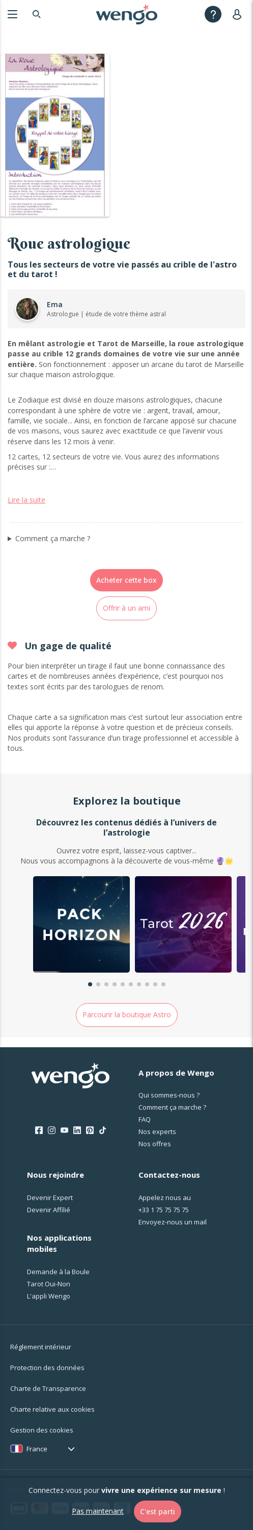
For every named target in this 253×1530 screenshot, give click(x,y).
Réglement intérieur (40, 1346)
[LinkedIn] (77, 1130)
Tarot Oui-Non (48, 1283)
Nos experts (157, 1131)
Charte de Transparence (48, 1388)
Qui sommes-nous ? (169, 1095)
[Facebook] (39, 1130)
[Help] (213, 14)
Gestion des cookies (41, 1430)
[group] (81, 925)
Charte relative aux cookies (52, 1409)
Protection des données (47, 1367)
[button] (90, 984)
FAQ (144, 1119)
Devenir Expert (50, 1197)
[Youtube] (64, 1130)
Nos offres (154, 1143)
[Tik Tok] (102, 1130)
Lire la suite (26, 500)
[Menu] (12, 14)
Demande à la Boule (58, 1271)
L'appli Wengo (48, 1296)
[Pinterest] (90, 1130)
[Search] (36, 14)
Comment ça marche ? (52, 538)
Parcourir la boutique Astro (126, 1014)
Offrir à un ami (126, 608)
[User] (239, 14)
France (36, 1448)
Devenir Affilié (48, 1209)
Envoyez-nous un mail (172, 1221)
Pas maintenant (98, 1511)
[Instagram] (51, 1130)
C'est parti (157, 1511)
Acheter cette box (126, 580)
